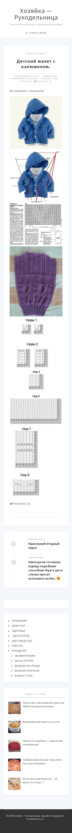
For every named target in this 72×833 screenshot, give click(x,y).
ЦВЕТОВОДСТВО (22, 640)
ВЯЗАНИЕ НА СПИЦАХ (27, 665)
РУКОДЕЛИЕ (19, 650)
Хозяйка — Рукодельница (36, 14)
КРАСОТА (17, 645)
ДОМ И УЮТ (19, 625)
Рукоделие (40, 54)
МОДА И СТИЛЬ (23, 675)
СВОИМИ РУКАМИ (24, 655)
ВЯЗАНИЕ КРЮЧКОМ (26, 670)
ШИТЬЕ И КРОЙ (23, 660)
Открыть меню (38, 33)
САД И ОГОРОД (20, 635)
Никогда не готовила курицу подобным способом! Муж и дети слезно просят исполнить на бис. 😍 (45, 570)
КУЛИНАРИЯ (19, 620)
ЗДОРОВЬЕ (18, 630)
